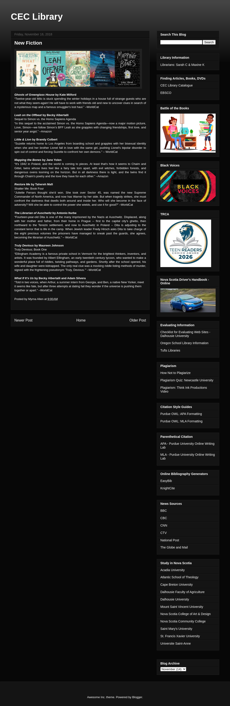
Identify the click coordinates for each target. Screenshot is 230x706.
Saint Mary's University (176, 628)
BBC (163, 510)
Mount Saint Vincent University (181, 607)
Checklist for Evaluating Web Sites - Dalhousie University (185, 334)
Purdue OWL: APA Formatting (181, 414)
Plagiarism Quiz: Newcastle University (186, 380)
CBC (163, 518)
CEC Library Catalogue (176, 85)
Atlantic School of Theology (179, 577)
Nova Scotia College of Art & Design (185, 614)
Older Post (137, 320)
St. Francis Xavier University (180, 636)
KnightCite (167, 488)
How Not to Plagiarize (175, 373)
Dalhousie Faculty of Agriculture (182, 592)
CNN (163, 525)
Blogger (137, 697)
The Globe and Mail (174, 547)
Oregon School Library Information (184, 343)
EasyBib (166, 481)
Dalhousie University (174, 599)
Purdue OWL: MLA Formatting (181, 421)
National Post (169, 540)
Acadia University (172, 570)
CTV (163, 533)
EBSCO (165, 93)
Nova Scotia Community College (183, 621)
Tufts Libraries (170, 350)
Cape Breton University (176, 584)
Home (81, 320)
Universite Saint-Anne (175, 643)
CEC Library (37, 17)
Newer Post (23, 320)
